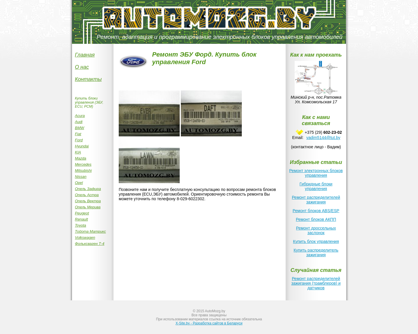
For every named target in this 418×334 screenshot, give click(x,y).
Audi (78, 122)
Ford (79, 140)
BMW (79, 128)
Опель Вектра (88, 201)
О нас (82, 67)
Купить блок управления (316, 241)
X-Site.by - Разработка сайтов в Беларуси (209, 323)
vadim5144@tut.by (323, 137)
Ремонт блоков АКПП (316, 219)
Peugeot (82, 213)
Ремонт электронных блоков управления (316, 173)
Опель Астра (87, 195)
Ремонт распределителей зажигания (316, 199)
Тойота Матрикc (90, 231)
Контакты (88, 79)
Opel (79, 182)
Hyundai (82, 146)
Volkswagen (85, 237)
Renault (81, 219)
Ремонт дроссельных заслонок (316, 230)
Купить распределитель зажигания (315, 252)
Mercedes (83, 164)
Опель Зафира (88, 189)
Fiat (78, 134)
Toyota (80, 225)
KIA (78, 152)
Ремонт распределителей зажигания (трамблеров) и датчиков (316, 283)
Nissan (81, 176)
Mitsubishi (83, 170)
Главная (85, 55)
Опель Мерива (87, 207)
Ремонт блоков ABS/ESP (316, 210)
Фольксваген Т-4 (89, 243)
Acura (80, 115)
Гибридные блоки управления (316, 186)
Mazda (80, 158)
